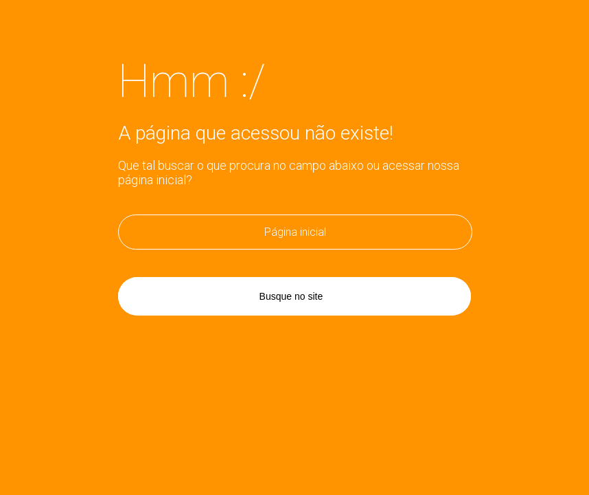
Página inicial (295, 232)
